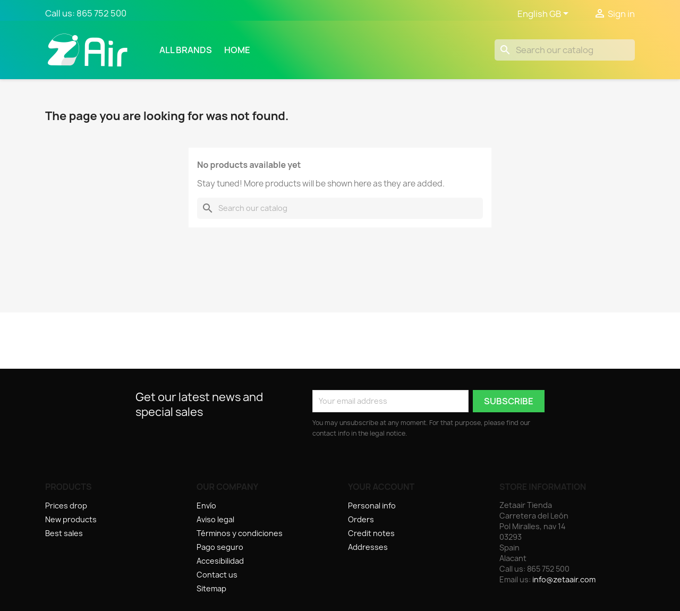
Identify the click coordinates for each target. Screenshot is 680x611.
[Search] (565, 50)
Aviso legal (215, 519)
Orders (361, 519)
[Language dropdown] (544, 14)
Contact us (217, 575)
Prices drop (66, 505)
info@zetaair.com (564, 579)
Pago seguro (220, 547)
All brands (185, 50)
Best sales (64, 533)
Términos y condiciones (240, 533)
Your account (381, 487)
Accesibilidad (220, 561)
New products (71, 519)
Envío (206, 505)
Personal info (372, 505)
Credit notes (371, 533)
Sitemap (211, 588)
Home (237, 50)
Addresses (368, 547)
